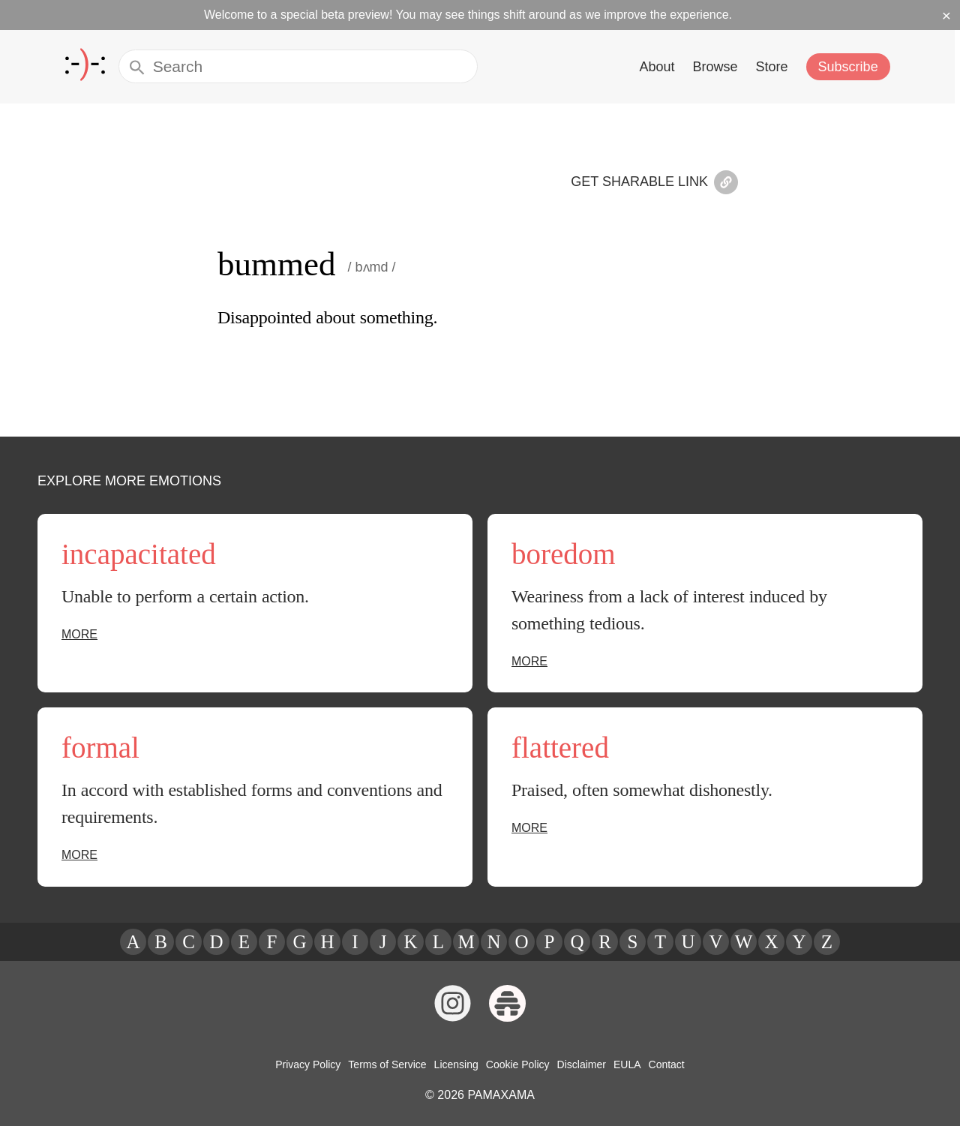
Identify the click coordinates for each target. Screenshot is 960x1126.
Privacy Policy (312, 1064)
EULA (622, 1064)
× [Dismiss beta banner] (947, 15)
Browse (720, 66)
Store (776, 66)
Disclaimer (579, 1064)
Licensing (456, 1064)
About (662, 66)
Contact (661, 1064)
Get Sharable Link (659, 183)
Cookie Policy (517, 1064)
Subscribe (851, 66)
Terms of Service (390, 1064)
